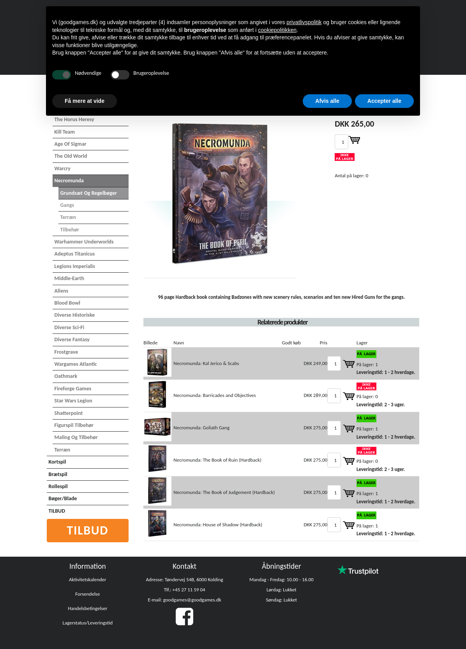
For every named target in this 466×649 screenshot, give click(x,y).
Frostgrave (66, 352)
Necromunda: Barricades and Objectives (214, 395)
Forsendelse (87, 594)
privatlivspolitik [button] (303, 22)
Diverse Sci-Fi (69, 327)
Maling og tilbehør (76, 437)
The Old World (71, 156)
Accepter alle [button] (384, 101)
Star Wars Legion (73, 400)
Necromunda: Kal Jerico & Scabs (206, 363)
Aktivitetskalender (87, 579)
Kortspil (57, 462)
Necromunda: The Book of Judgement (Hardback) (224, 492)
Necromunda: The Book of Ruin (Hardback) (217, 460)
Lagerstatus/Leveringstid (88, 623)
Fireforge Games (73, 388)
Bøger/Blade (63, 498)
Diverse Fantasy (72, 339)
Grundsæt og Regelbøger (88, 193)
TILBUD (57, 511)
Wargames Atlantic (76, 364)
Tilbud (88, 530)
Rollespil (58, 486)
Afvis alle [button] (327, 101)
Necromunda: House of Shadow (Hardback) (217, 524)
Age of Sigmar (70, 144)
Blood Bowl (67, 303)
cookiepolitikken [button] (277, 30)
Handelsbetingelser (87, 608)
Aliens (62, 290)
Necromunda (69, 180)
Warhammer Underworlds (84, 241)
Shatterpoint (69, 413)
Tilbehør (69, 229)
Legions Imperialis (75, 266)
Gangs (67, 205)
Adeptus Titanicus (75, 253)
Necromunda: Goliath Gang (201, 427)
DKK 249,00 (315, 363)
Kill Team (65, 132)
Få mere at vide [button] (84, 101)
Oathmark (66, 376)
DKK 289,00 (315, 395)
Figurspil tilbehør (74, 425)
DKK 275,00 (315, 427)
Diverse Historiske (75, 315)
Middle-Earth (69, 278)
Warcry (63, 168)
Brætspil (58, 474)
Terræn (68, 217)
